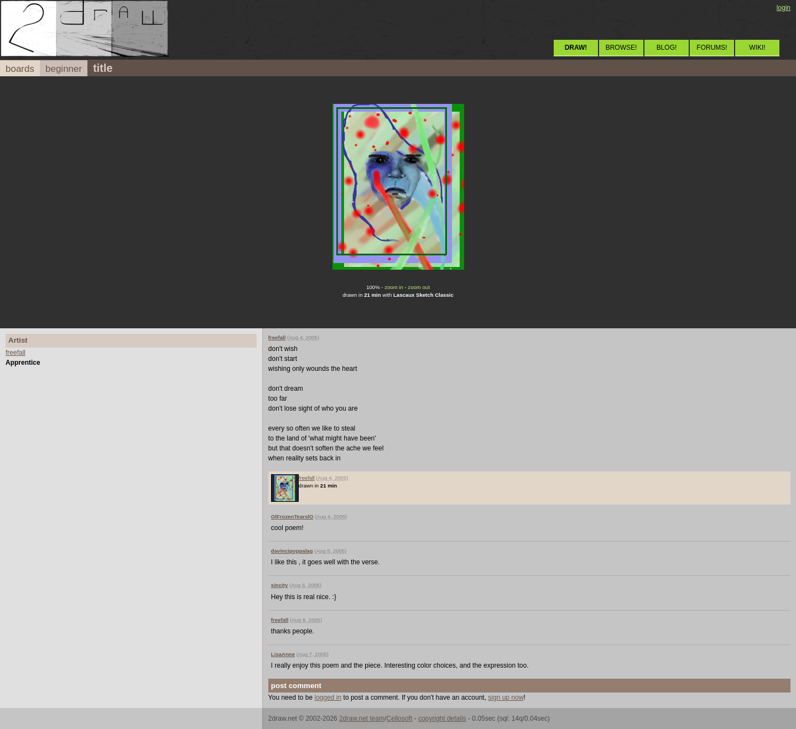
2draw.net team (361, 718)
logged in (328, 697)
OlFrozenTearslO (292, 516)
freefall (15, 352)
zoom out (418, 287)
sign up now (505, 697)
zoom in (393, 287)
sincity (279, 585)
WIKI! (757, 47)
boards (20, 69)
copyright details (442, 718)
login (783, 8)
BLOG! (667, 47)
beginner (63, 69)
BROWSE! (621, 47)
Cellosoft (400, 718)
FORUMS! (711, 47)
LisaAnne (283, 654)
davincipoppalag (292, 551)
